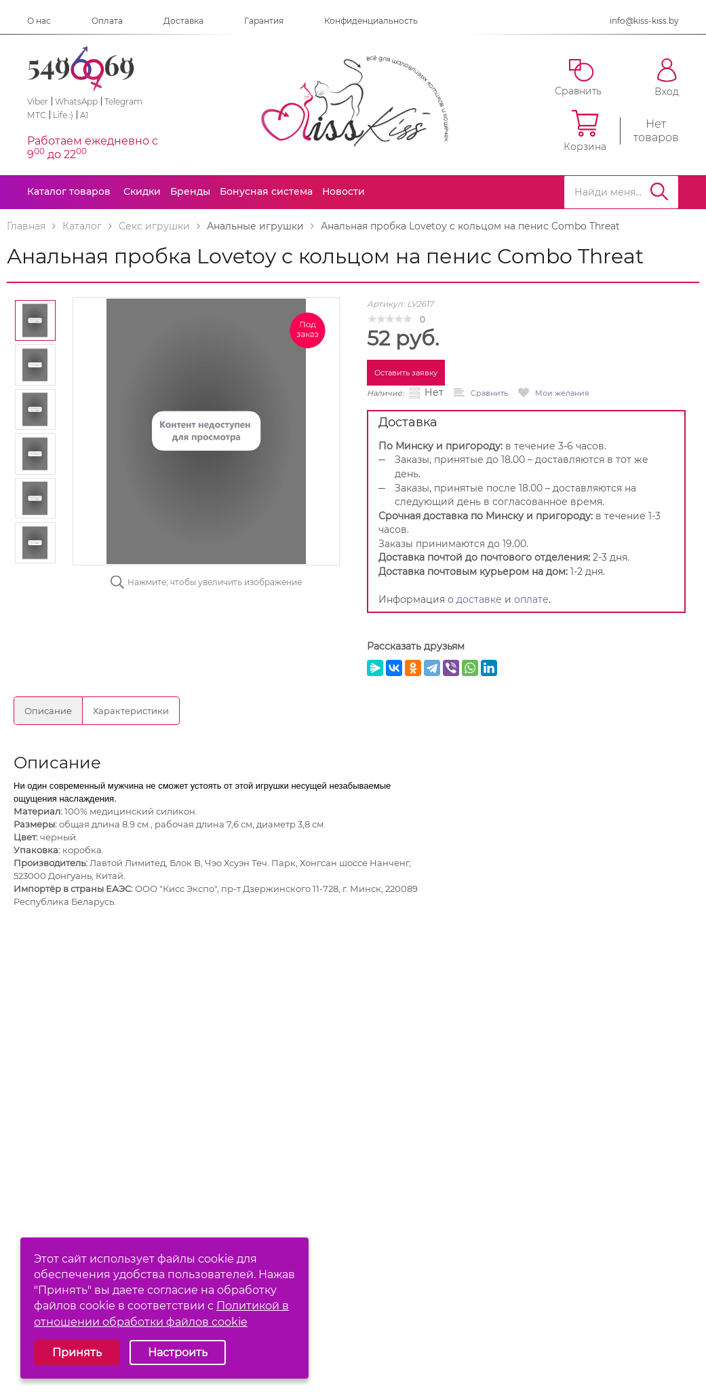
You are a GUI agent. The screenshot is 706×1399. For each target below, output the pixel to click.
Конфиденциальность (371, 21)
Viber (37, 101)
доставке (479, 599)
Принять (77, 1352)
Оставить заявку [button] (405, 372)
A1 (84, 115)
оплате (531, 599)
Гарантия (263, 21)
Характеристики (131, 710)
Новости (343, 191)
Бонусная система (266, 191)
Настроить (178, 1352)
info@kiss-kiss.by (644, 21)
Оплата (107, 21)
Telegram (123, 101)
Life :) (63, 115)
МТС (36, 115)
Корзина (585, 131)
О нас (39, 21)
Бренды (190, 191)
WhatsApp (76, 101)
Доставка (183, 21)
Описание (48, 710)
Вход (666, 77)
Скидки (142, 191)
